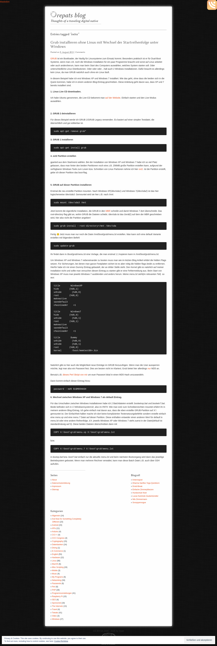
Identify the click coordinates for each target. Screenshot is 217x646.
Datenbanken (57, 544)
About (54, 480)
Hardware (56, 557)
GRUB (53, 58)
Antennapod (137, 480)
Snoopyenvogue (139, 502)
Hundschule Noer (139, 493)
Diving (54, 548)
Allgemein (56, 516)
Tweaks (55, 613)
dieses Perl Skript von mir (74, 374)
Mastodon (4, 1)
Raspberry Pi (57, 596)
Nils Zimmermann (139, 499)
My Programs (57, 577)
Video (54, 616)
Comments (80, 52)
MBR (108, 211)
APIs (54, 528)
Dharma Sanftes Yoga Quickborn (146, 483)
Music (54, 574)
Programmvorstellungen (62, 593)
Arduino (55, 531)
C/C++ (54, 535)
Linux (54, 561)
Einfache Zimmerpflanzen (143, 489)
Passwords (56, 583)
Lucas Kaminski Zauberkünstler (145, 496)
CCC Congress (58, 538)
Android (55, 525)
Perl (53, 587)
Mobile (54, 570)
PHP (54, 590)
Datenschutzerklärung (61, 483)
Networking (56, 580)
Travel (54, 609)
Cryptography (57, 541)
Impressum (56, 486)
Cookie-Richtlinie (61, 641)
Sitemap (55, 489)
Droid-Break (137, 486)
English (55, 554)
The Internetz (57, 606)
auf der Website (112, 98)
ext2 (141, 169)
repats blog (71, 15)
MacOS (55, 564)
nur (149, 368)
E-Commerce (57, 551)
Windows (56, 619)
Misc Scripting (58, 567)
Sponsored (56, 603)
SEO (54, 600)
